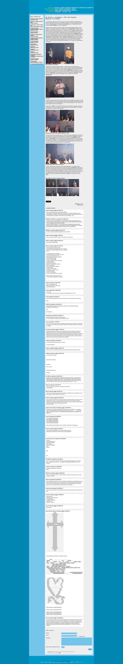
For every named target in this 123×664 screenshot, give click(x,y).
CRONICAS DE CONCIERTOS (86, 7)
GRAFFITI (61, 9)
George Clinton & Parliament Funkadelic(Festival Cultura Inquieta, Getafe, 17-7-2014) (37, 55)
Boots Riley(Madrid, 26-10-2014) (35, 47)
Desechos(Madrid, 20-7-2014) (34, 52)
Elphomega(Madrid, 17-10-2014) (35, 49)
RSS (69, 11)
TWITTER (64, 11)
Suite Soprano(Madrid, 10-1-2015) (34, 44)
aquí (59, 652)
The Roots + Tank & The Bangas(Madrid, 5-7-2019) (37, 19)
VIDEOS (74, 9)
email (55, 210)
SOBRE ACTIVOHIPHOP (64, 10)
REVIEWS (67, 7)
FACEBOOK (58, 11)
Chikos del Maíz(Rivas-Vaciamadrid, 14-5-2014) (36, 62)
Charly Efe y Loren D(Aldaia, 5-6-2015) (34, 32)
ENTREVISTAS (74, 7)
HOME (56, 10)
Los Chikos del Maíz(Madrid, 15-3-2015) (34, 42)
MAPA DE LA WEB (47, 662)
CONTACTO (74, 10)
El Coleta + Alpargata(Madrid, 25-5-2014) (35, 59)
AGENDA (62, 7)
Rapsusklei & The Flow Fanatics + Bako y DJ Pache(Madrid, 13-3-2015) (37, 38)
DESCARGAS (67, 9)
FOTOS (56, 9)
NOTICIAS (57, 7)
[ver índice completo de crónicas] (37, 63)
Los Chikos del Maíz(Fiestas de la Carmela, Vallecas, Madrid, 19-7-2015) (37, 29)
